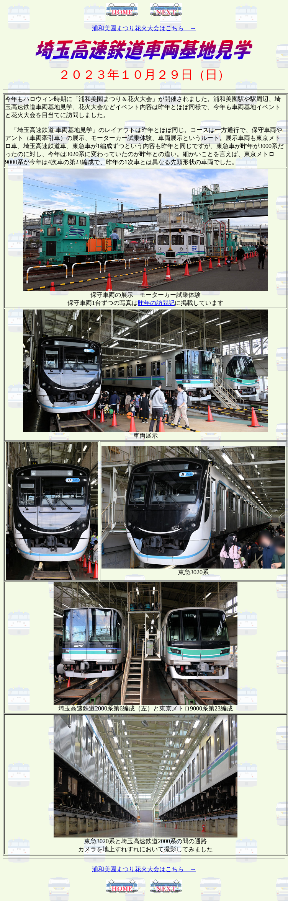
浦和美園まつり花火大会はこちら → (144, 28)
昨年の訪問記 (156, 303)
